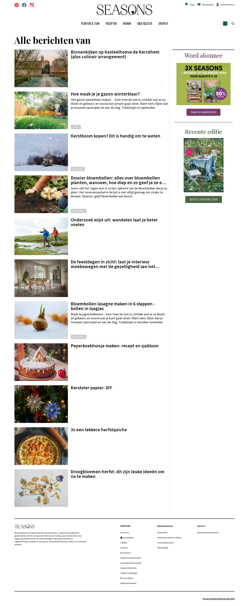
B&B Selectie (144, 23)
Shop (192, 4)
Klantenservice (228, 4)
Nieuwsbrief (207, 4)
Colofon (123, 542)
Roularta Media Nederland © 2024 (219, 598)
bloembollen (78, 210)
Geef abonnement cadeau (169, 537)
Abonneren (162, 532)
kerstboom (78, 169)
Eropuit (163, 23)
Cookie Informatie (128, 568)
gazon (76, 127)
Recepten (111, 23)
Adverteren (128, 537)
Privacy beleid (126, 578)
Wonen (127, 23)
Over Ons (124, 532)
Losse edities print (165, 542)
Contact (124, 547)
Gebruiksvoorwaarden (130, 557)
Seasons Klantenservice (208, 532)
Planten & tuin (90, 23)
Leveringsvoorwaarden (131, 562)
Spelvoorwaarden (128, 583)
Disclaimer (125, 552)
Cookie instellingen (129, 573)
